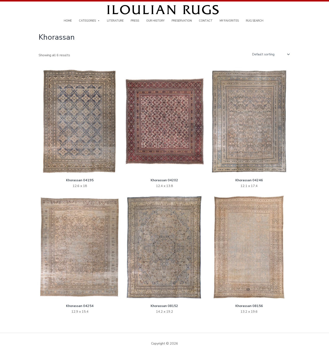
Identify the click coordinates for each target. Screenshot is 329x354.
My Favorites (229, 21)
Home (68, 21)
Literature (115, 21)
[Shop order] (270, 54)
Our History (155, 21)
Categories (89, 21)
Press (135, 21)
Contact (206, 21)
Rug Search (254, 21)
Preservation (182, 21)
